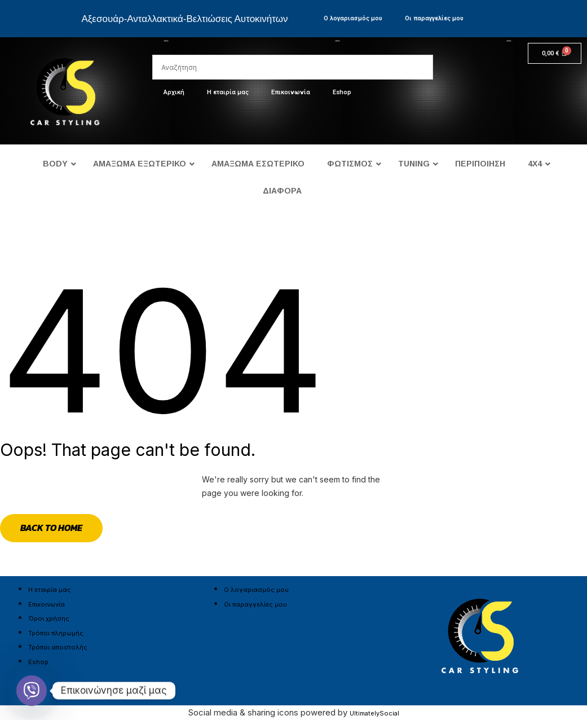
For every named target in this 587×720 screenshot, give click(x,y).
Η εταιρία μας (228, 92)
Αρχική (174, 92)
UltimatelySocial (374, 713)
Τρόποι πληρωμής (55, 633)
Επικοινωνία (290, 92)
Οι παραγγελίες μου (434, 18)
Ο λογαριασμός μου (353, 18)
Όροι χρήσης (48, 618)
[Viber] (31, 690)
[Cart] (554, 53)
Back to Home (51, 527)
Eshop (342, 92)
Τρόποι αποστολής (57, 647)
